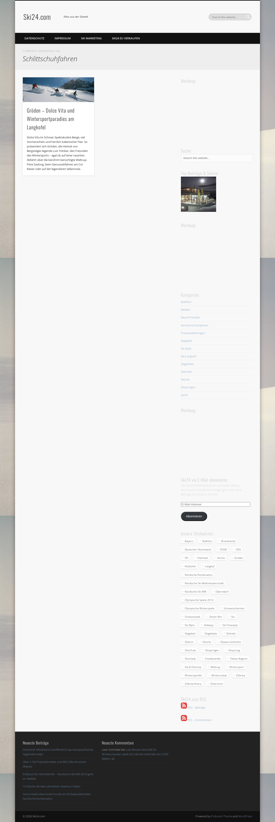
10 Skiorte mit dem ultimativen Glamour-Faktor (52, 786)
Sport (184, 395)
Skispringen (188, 387)
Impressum (63, 38)
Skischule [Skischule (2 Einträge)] (190, 650)
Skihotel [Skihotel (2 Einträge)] (231, 633)
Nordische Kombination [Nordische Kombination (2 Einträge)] (198, 575)
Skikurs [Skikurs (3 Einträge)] (189, 642)
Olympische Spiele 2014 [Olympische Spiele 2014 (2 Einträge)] (199, 600)
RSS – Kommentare (196, 720)
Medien (185, 310)
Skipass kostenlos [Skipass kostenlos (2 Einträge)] (230, 642)
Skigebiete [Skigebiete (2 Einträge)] (211, 633)
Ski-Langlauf (188, 356)
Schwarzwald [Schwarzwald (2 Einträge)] (192, 617)
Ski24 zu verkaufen (126, 38)
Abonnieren (194, 516)
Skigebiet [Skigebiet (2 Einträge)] (190, 633)
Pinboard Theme (221, 816)
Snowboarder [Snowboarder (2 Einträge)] (213, 658)
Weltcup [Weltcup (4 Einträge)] (215, 667)
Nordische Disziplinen (194, 325)
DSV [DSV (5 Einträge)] (238, 549)
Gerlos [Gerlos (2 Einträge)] (221, 558)
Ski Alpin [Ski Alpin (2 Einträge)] (190, 625)
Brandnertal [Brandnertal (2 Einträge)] (228, 541)
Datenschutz (34, 38)
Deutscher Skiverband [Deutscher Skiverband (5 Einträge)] (198, 549)
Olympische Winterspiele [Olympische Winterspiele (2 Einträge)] (199, 608)
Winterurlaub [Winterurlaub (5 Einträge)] (219, 675)
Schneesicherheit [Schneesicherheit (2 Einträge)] (234, 608)
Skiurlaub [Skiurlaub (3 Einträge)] (190, 658)
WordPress (245, 816)
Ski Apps (186, 348)
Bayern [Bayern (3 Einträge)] (189, 541)
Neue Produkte (190, 317)
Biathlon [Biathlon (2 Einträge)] (207, 541)
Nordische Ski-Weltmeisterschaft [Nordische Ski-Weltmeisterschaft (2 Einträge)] (204, 583)
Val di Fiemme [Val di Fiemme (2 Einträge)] (193, 667)
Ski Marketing (91, 38)
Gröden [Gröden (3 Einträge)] (238, 558)
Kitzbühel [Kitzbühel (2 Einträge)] (190, 566)
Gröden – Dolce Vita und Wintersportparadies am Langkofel (51, 118)
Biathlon (186, 302)
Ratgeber (186, 341)
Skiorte (185, 379)
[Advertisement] (213, 111)
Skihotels (186, 372)
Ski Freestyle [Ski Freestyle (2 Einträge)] (230, 625)
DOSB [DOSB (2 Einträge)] (223, 549)
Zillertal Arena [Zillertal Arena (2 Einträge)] (193, 684)
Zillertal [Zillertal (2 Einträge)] (240, 675)
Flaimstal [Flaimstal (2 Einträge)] (202, 558)
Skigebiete (187, 364)
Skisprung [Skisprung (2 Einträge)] (234, 650)
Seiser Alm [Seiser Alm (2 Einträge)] (215, 617)
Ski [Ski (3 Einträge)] (233, 617)
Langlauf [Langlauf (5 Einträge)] (210, 566)
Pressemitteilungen (193, 333)
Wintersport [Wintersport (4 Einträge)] (236, 667)
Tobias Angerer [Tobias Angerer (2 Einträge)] (239, 658)
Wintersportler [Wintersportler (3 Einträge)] (193, 675)
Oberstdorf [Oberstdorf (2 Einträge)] (222, 591)
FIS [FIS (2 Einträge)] (186, 558)
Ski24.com (37, 17)
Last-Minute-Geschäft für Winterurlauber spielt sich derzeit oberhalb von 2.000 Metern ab (135, 754)
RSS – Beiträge (193, 707)
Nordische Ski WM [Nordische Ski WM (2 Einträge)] (195, 591)
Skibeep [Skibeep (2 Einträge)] (208, 625)
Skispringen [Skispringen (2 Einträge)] (212, 650)
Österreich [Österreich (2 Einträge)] (216, 684)
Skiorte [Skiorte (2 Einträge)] (207, 642)
